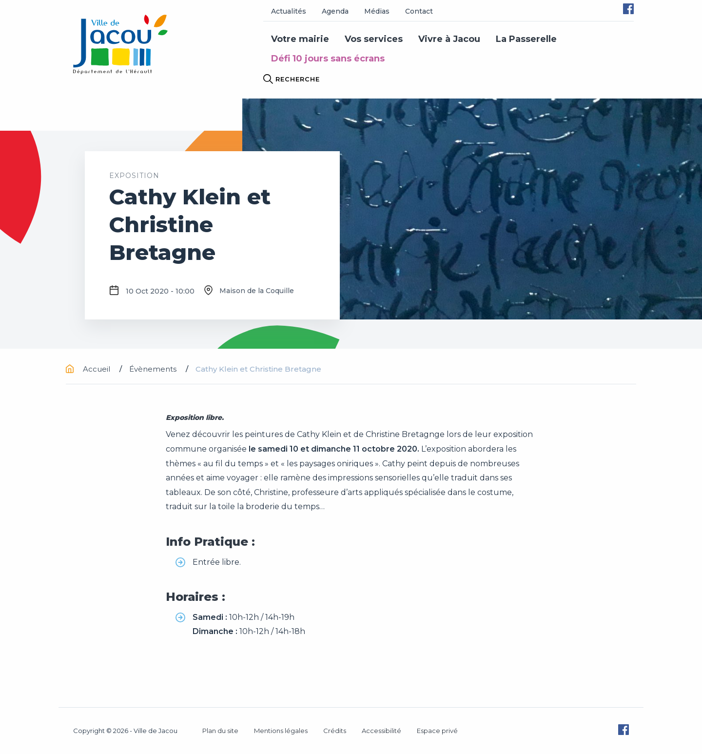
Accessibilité (381, 730)
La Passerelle (526, 39)
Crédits (334, 730)
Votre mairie (300, 39)
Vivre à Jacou (449, 39)
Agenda (335, 11)
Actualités (288, 11)
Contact (419, 11)
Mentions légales (281, 730)
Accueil (89, 369)
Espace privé (437, 730)
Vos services (374, 39)
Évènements (153, 369)
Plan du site (220, 730)
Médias (377, 11)
